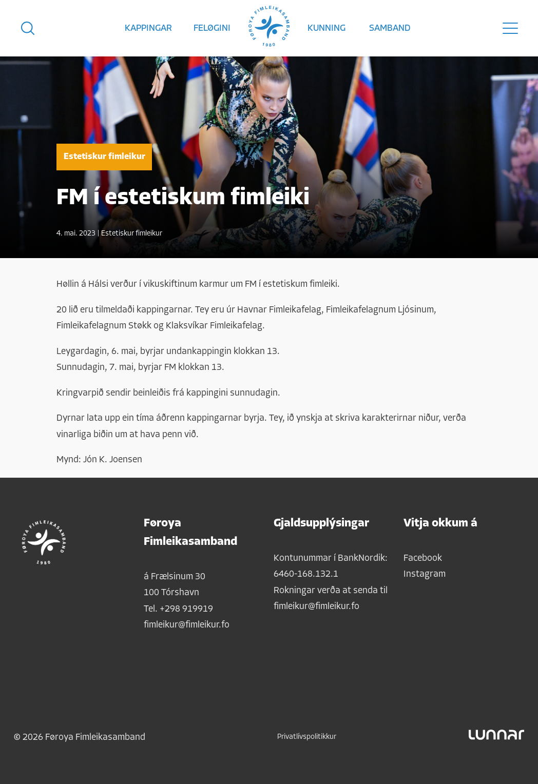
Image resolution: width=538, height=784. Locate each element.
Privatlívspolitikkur (306, 737)
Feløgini (212, 28)
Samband (390, 28)
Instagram (425, 574)
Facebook (423, 558)
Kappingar (148, 28)
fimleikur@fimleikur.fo (186, 625)
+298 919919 (186, 609)
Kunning (326, 28)
